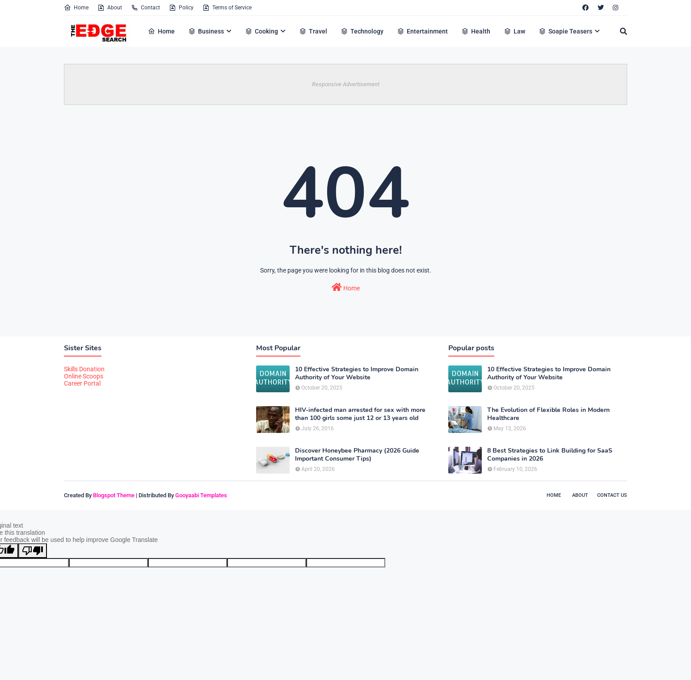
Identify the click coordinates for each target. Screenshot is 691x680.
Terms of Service (227, 7)
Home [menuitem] (161, 31)
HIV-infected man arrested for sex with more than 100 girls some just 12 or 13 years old (360, 414)
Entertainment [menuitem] (422, 31)
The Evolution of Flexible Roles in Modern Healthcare (548, 414)
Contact (145, 7)
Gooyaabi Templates (201, 495)
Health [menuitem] (475, 31)
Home (76, 7)
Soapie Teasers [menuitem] (565, 31)
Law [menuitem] (514, 31)
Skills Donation (84, 369)
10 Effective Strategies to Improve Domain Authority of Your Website (356, 373)
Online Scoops (83, 376)
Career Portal (82, 383)
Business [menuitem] (206, 31)
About (109, 7)
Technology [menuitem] (362, 31)
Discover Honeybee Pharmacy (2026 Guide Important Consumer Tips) (357, 455)
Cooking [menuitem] (261, 31)
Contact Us (612, 495)
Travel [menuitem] (313, 31)
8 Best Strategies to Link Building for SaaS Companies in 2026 (549, 455)
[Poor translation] (32, 550)
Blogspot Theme (114, 495)
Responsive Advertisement (345, 84)
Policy (181, 7)
